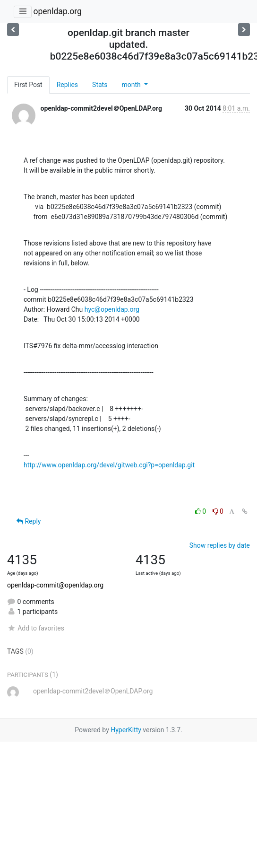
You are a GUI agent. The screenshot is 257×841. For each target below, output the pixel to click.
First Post (28, 84)
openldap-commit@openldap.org (55, 585)
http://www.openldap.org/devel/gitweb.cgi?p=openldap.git (109, 465)
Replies (67, 84)
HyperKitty (126, 730)
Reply (29, 521)
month (131, 84)
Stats (99, 84)
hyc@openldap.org (112, 309)
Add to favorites (35, 628)
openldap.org (57, 11)
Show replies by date (219, 545)
